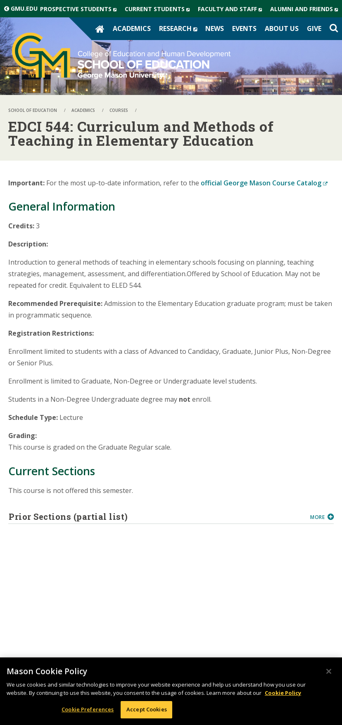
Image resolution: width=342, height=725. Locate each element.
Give (314, 28)
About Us (282, 28)
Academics (132, 28)
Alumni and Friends (306, 9)
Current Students (159, 9)
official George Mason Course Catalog (264, 182)
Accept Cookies (146, 709)
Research (180, 28)
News (214, 28)
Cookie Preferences (88, 709)
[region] (171, 691)
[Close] (329, 671)
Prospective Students (80, 9)
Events (244, 28)
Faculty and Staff (232, 9)
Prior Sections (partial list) (156, 516)
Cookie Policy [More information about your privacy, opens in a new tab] (283, 693)
